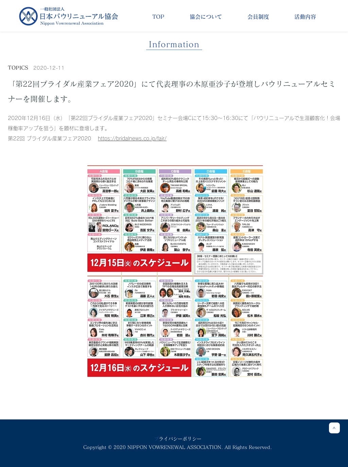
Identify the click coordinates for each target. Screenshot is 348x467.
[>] (334, 427)
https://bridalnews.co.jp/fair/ (132, 138)
